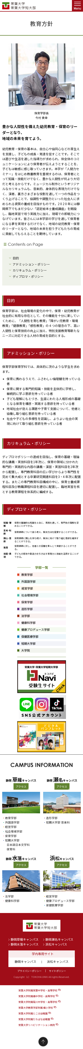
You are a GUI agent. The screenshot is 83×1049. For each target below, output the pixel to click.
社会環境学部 (13, 831)
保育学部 (11, 836)
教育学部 (11, 818)
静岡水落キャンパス (25, 944)
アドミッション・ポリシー (31, 264)
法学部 (9, 896)
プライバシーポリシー (29, 971)
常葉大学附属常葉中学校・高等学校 (37, 990)
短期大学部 (12, 840)
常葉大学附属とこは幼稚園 (33, 1013)
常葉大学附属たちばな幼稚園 (34, 1019)
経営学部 (11, 827)
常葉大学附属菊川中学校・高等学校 (37, 1002)
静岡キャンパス (25, 961)
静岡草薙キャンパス (25, 939)
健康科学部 (12, 901)
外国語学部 (12, 822)
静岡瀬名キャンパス (59, 939)
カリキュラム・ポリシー (30, 270)
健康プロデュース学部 (60, 901)
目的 (16, 258)
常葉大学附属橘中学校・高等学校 (36, 996)
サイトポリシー (57, 971)
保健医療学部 (54, 905)
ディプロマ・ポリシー (28, 276)
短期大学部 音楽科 (58, 822)
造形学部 (52, 818)
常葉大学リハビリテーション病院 (36, 1025)
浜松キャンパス (56, 944)
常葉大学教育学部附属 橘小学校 (35, 1007)
